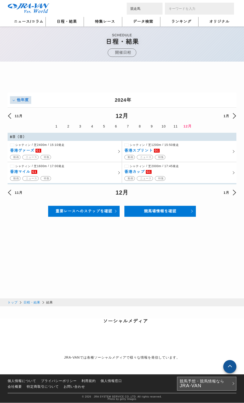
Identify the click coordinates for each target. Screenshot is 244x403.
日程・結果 (32, 302)
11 (175, 126)
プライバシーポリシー (59, 381)
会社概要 (15, 386)
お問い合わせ (74, 386)
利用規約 (88, 381)
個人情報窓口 (111, 381)
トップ (13, 302)
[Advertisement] (122, 82)
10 (164, 126)
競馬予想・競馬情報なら (202, 384)
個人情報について (22, 381)
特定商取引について (43, 386)
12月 (187, 126)
